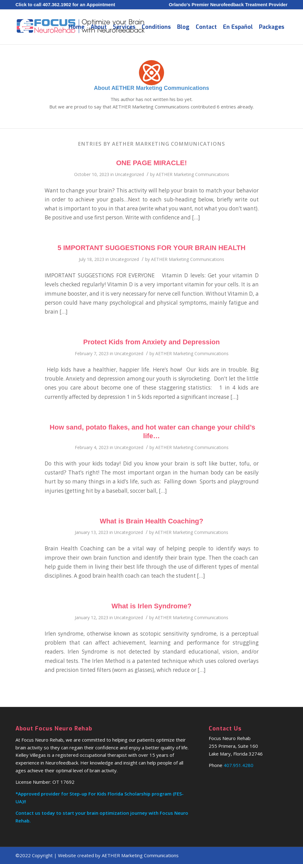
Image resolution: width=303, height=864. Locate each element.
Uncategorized (129, 174)
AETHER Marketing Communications (192, 174)
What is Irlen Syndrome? (152, 606)
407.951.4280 (238, 765)
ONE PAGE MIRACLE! (151, 163)
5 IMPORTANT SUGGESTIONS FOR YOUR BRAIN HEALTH (151, 248)
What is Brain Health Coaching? (151, 521)
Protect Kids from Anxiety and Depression (151, 342)
